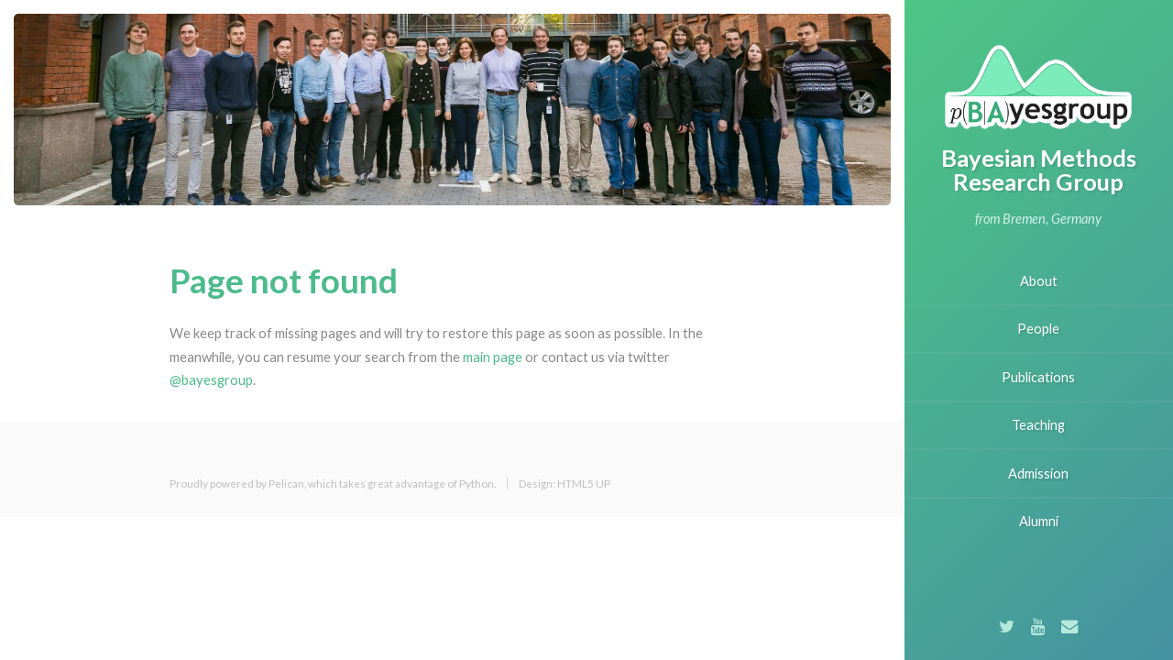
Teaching (1038, 425)
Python (476, 483)
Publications (1038, 377)
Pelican (286, 483)
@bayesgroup (211, 380)
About (1039, 281)
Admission (1038, 473)
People (1038, 328)
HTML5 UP (583, 483)
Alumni (1038, 521)
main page (492, 357)
